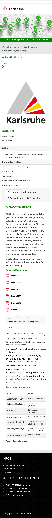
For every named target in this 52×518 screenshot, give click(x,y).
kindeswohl (23, 318)
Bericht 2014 (16, 276)
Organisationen (14, 47)
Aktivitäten (33, 198)
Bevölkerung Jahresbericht (11, 185)
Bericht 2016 (16, 289)
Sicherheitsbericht (8, 176)
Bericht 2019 (16, 310)
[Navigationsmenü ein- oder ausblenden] (47, 7)
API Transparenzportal (16, 495)
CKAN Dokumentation (16, 488)
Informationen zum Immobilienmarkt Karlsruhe (17, 181)
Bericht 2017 (16, 296)
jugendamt (12, 318)
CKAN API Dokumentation (18, 491)
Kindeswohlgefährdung (15, 50)
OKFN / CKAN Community (18, 485)
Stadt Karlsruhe (31, 47)
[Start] (3, 47)
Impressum (8, 472)
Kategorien (30, 192)
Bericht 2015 (16, 282)
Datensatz (13, 192)
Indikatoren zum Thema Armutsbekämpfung (16, 167)
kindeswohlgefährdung (16, 322)
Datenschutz (9, 468)
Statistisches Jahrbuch (9, 171)
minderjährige (33, 322)
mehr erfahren (7, 140)
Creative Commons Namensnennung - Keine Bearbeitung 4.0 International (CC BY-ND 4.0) (25, 336)
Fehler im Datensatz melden (16, 441)
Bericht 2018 (16, 303)
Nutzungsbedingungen (14, 465)
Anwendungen (15, 198)
